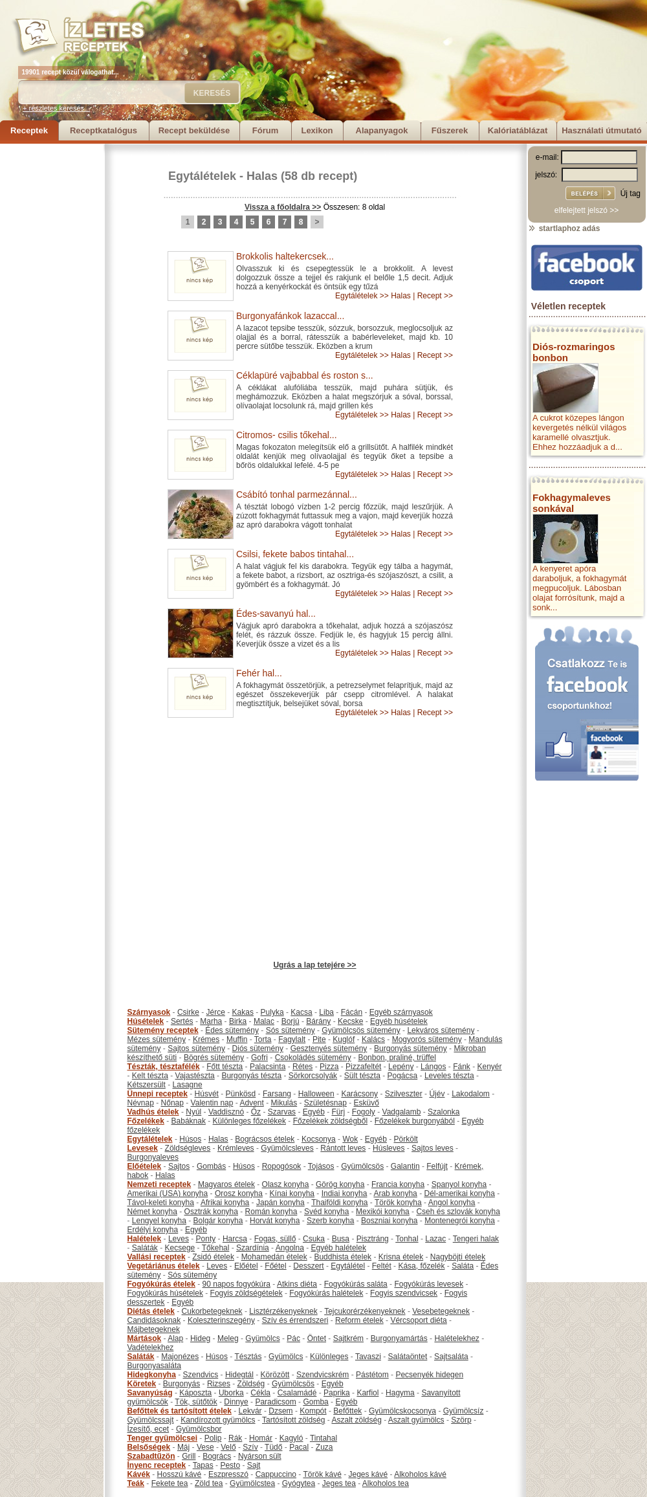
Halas (262, 176)
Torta (263, 1039)
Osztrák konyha (211, 1211)
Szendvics (201, 1374)
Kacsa (301, 1012)
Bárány (318, 1021)
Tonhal (406, 1238)
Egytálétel (348, 1265)
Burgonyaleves (153, 1157)
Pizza (329, 1066)
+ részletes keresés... (56, 108)
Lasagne (188, 1084)
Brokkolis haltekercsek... (285, 256)
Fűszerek (450, 130)
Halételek (144, 1238)
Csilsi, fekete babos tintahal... (295, 554)
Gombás (211, 1166)
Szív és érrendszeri (295, 1320)
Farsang (277, 1093)
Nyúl (193, 1111)
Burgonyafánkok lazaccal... (290, 316)
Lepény (400, 1066)
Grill (188, 1456)
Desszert (308, 1265)
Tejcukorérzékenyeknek (364, 1311)
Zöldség (251, 1383)
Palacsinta (267, 1066)
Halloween (316, 1093)
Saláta (463, 1265)
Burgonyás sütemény (410, 1048)
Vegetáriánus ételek (163, 1265)
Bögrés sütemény (214, 1057)
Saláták (145, 1247)
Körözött (275, 1374)
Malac (264, 1021)
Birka (238, 1021)
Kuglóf (344, 1039)
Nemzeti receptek (159, 1184)
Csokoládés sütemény (313, 1057)
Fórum (265, 130)
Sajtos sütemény (196, 1048)
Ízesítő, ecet (148, 1429)
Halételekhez (456, 1338)
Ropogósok (282, 1166)
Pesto (230, 1465)
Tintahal (323, 1438)
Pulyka (272, 1012)
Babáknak (188, 1121)
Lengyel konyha (159, 1220)
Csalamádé (297, 1392)
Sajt (254, 1465)
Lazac (435, 1238)
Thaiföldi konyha (339, 1202)
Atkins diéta (297, 1284)
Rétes (302, 1066)
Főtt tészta (224, 1066)
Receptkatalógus (103, 130)
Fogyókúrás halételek (326, 1293)
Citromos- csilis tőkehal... (286, 435)
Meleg (228, 1338)
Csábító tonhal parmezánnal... (296, 494)
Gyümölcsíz (463, 1410)
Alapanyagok (382, 130)
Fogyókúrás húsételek (165, 1293)
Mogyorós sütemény (427, 1039)
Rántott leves (343, 1148)
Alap (175, 1338)
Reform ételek (359, 1320)
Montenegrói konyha (459, 1220)
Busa (340, 1238)
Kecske (350, 1021)
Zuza (324, 1447)
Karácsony (359, 1093)
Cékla (260, 1392)
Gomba (315, 1401)
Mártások (144, 1338)
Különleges (329, 1356)
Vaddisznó (226, 1111)
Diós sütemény (257, 1048)
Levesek (142, 1148)
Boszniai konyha (389, 1220)
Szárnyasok (149, 1012)
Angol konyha (452, 1202)
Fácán (351, 1012)
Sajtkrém (348, 1338)
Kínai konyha (292, 1193)
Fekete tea (169, 1483)
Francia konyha (397, 1184)
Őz (256, 1111)
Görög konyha (340, 1184)
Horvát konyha (275, 1220)
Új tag (630, 193)
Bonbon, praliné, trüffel (397, 1057)
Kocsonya (319, 1139)
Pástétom (372, 1374)
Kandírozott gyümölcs (218, 1420)
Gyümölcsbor (199, 1429)
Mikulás (283, 1102)
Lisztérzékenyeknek (283, 1311)
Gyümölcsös (362, 1166)
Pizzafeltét (363, 1066)
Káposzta (195, 1392)
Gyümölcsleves (287, 1148)
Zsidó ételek (213, 1256)
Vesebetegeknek (441, 1311)
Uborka (231, 1392)
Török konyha (398, 1202)
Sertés (182, 1021)
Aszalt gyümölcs (416, 1420)
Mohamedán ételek (274, 1256)
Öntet (316, 1338)
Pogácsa (403, 1075)
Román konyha (271, 1211)
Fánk (461, 1066)
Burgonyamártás (399, 1338)
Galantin (405, 1166)
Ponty (206, 1238)
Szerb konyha (330, 1220)
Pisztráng (372, 1238)
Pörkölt (406, 1139)
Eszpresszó (228, 1474)
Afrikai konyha (225, 1202)
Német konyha (152, 1211)
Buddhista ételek (342, 1256)
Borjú (290, 1021)
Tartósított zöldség (293, 1420)
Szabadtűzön (151, 1456)
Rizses (218, 1383)
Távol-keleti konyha (160, 1202)
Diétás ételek (151, 1311)
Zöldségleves (188, 1148)
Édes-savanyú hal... (276, 613)
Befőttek (347, 1410)
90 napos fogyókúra (236, 1284)
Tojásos (321, 1166)
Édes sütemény (232, 1030)
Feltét (381, 1265)
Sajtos (179, 1166)
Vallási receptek (156, 1256)
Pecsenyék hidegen (429, 1374)
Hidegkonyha (151, 1374)
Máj (183, 1447)
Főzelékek (145, 1121)
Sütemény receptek (163, 1030)
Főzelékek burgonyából (415, 1121)
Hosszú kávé (179, 1474)
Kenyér (489, 1066)
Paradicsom (275, 1401)
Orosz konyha (239, 1193)
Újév (436, 1093)
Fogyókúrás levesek (428, 1284)
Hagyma (400, 1392)
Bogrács (217, 1456)
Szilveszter (403, 1093)
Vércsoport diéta (418, 1320)
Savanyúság (150, 1392)
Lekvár (250, 1410)
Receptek (29, 130)
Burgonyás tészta (251, 1075)
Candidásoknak (154, 1320)
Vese (205, 1447)
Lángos (433, 1066)
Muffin (236, 1039)
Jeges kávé (368, 1474)
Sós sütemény (290, 1030)
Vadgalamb (401, 1111)
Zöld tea (209, 1483)
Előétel (246, 1265)
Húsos (190, 1139)
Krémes (206, 1039)
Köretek (142, 1383)
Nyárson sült (259, 1456)
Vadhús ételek (153, 1111)
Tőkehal (216, 1247)
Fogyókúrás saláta (356, 1284)
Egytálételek (202, 176)
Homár (260, 1438)
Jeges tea (339, 1483)
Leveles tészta (449, 1075)
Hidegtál (239, 1374)
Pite (319, 1039)
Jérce (215, 1012)
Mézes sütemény (156, 1039)
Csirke (188, 1012)
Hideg (200, 1338)
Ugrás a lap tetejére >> (314, 965)
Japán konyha (280, 1202)
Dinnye (236, 1401)
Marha (211, 1021)
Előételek (144, 1166)
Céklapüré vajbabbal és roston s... (304, 375)
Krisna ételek (400, 1256)
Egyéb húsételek (399, 1021)
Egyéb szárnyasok (401, 1012)
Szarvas (282, 1111)
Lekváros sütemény (440, 1030)
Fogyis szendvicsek (403, 1293)
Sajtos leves (432, 1148)
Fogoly (363, 1111)
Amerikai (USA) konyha (167, 1193)
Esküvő (366, 1102)
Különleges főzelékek (249, 1121)
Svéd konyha (326, 1211)
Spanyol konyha (459, 1184)
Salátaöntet (408, 1356)
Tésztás (247, 1356)
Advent (251, 1102)
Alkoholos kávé (420, 1474)
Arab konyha (395, 1193)
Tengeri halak (476, 1238)
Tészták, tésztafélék (163, 1066)
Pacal (299, 1447)
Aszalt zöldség (356, 1420)
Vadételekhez (150, 1347)
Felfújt (437, 1166)
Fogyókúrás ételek (161, 1284)
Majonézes (180, 1356)
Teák (135, 1483)
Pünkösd (241, 1093)
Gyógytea (298, 1483)
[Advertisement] (52, 338)
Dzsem (280, 1410)
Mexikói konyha (383, 1211)
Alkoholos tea (385, 1483)
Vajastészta (195, 1075)
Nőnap (172, 1102)
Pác (293, 1338)
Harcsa (235, 1238)
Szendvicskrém (322, 1374)
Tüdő (273, 1447)
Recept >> (435, 295)
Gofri (259, 1057)
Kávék (138, 1474)
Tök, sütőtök (196, 1401)
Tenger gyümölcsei (162, 1438)
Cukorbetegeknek (212, 1311)
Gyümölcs (262, 1338)
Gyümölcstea (252, 1483)
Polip (213, 1438)
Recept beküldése (194, 130)
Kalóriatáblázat (517, 130)
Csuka (314, 1238)
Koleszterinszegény (221, 1320)
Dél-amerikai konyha (459, 1193)
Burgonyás (181, 1383)
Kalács (373, 1039)
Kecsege (180, 1247)
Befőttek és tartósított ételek (179, 1410)
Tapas (203, 1465)
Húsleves (388, 1148)
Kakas (243, 1012)
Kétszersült (146, 1084)
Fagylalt (291, 1039)
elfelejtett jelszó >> (586, 210)
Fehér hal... (259, 673)
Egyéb (314, 1111)
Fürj (338, 1111)
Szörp (461, 1420)
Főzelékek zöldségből (330, 1121)
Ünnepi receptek (157, 1093)
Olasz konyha (285, 1184)
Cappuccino (276, 1474)
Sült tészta (362, 1075)
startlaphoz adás (564, 228)
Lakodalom (471, 1093)
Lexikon (317, 130)
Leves (178, 1238)
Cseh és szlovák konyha (457, 1211)
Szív (250, 1447)
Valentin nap (212, 1102)
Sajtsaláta (451, 1356)
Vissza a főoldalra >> (283, 207)
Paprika (337, 1392)
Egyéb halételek (338, 1247)
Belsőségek (149, 1447)
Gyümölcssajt (150, 1420)
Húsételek (145, 1021)
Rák (235, 1438)
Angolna (290, 1247)
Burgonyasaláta (154, 1365)
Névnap (140, 1102)
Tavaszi (368, 1356)
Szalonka (443, 1111)
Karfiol (367, 1392)
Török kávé (322, 1474)
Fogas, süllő (275, 1238)
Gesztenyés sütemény (329, 1048)
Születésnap (325, 1102)
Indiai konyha (344, 1193)
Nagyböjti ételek (457, 1256)
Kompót (313, 1410)
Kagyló (291, 1438)
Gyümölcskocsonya (402, 1410)
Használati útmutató (602, 130)
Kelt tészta (150, 1075)
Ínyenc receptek (156, 1465)
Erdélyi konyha (153, 1229)
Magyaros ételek (226, 1184)
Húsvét (207, 1093)
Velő (228, 1447)
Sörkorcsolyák (313, 1075)
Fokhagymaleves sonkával (571, 503)
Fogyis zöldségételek (246, 1293)
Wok (350, 1139)
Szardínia (252, 1247)
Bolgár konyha (218, 1220)
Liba (326, 1012)
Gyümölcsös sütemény (361, 1030)
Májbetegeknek (153, 1329)
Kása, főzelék (421, 1265)
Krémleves (235, 1148)
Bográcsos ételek (264, 1139)
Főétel (275, 1265)
